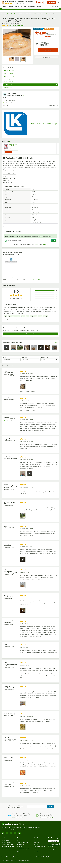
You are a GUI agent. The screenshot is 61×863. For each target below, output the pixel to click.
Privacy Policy (45, 244)
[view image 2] (13, 348)
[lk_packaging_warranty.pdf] (11, 267)
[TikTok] (15, 833)
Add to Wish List (46, 57)
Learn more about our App (47, 817)
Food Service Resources (23, 848)
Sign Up (50, 806)
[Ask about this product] (30, 240)
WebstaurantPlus (6, 840)
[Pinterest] (19, 833)
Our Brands (37, 842)
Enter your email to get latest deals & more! (15, 806)
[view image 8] (55, 348)
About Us (36, 840)
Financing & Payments (39, 846)
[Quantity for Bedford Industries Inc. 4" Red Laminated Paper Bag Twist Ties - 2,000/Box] (4, 152)
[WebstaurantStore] (21, 824)
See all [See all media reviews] (56, 342)
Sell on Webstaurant (39, 850)
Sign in (54, 43)
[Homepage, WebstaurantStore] (30, 3)
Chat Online (52, 846)
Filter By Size (25, 357)
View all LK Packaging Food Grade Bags (44, 124)
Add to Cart (8, 152)
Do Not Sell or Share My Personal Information (47, 856)
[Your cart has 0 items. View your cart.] (56, 2)
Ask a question (20, 25)
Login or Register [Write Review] (30, 333)
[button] (11, 59)
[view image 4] (27, 348)
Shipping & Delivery (53, 849)
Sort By (5, 357)
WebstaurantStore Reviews (23, 850)
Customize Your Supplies (8, 846)
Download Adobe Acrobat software (36, 279)
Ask (54, 240)
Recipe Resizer (5, 848)
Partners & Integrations (7, 850)
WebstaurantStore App (7, 844)
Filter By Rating (44, 357)
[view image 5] (34, 348)
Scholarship (37, 848)
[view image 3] (20, 348)
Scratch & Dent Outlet (22, 842)
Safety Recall (20, 851)
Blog (18, 840)
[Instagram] (3, 833)
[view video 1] (6, 348)
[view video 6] (41, 348)
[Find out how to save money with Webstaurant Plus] (3, 144)
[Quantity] (36, 50)
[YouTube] (7, 833)
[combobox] (30, 7)
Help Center (54, 841)
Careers (36, 844)
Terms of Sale (5, 856)
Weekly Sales (20, 844)
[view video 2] (30, 474)
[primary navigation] (5, 3)
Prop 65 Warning (23, 226)
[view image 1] (22, 386)
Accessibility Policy (30, 856)
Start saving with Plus (17, 817)
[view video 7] (48, 348)
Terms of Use (37, 244)
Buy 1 (36, 31)
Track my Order (54, 844)
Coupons (19, 846)
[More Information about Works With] (10, 141)
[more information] (23, 95)
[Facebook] (11, 833)
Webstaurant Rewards (7, 842)
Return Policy (37, 851)
